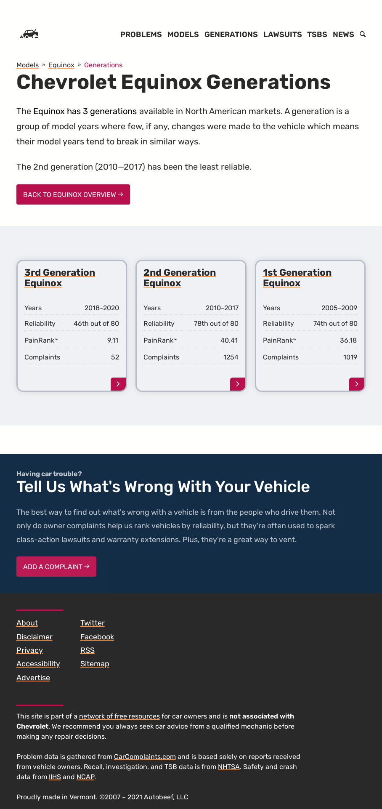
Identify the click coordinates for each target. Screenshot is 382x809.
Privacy (29, 650)
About (27, 623)
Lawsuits (282, 34)
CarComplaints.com (145, 757)
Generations (231, 34)
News (343, 34)
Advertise (33, 677)
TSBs (317, 34)
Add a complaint (56, 567)
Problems (141, 34)
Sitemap (94, 663)
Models (183, 34)
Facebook (97, 636)
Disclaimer (34, 636)
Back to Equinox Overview (73, 195)
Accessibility (38, 663)
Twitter (92, 623)
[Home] (29, 34)
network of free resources (119, 716)
